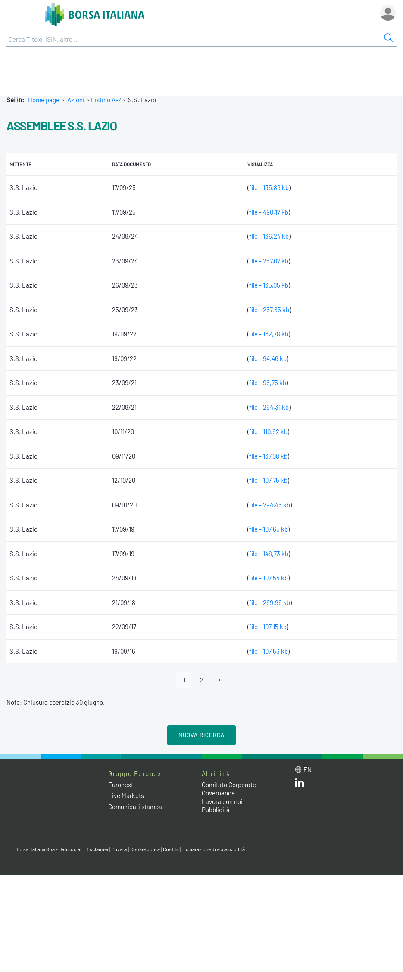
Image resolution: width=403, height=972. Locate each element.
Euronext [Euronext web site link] (120, 784)
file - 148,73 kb (268, 553)
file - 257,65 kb (269, 309)
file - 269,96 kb (269, 602)
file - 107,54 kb (268, 578)
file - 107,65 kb (268, 529)
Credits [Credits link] (171, 849)
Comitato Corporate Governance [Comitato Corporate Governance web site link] (229, 789)
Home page (43, 100)
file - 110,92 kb (268, 431)
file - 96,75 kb (267, 382)
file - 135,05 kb (268, 285)
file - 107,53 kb (268, 651)
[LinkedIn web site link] (299, 784)
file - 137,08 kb (268, 456)
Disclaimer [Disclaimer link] (97, 849)
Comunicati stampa (135, 807)
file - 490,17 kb (268, 212)
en (307, 769)
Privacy (119, 849)
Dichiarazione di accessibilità (213, 849)
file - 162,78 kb (268, 334)
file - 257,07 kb (268, 261)
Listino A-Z (106, 100)
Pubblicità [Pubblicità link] (216, 810)
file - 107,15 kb (268, 626)
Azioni (75, 100)
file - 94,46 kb (268, 358)
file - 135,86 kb (269, 187)
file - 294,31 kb (269, 407)
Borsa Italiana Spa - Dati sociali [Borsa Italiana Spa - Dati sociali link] (49, 849)
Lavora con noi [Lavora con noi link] (222, 801)
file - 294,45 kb (269, 505)
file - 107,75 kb (268, 480)
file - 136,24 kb (269, 236)
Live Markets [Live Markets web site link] (126, 795)
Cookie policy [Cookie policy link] (145, 849)
